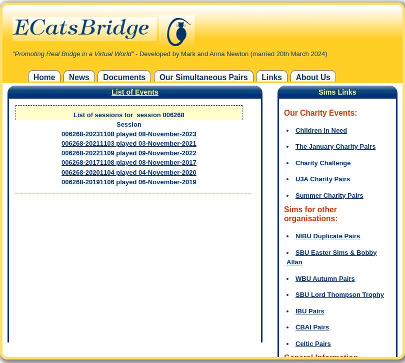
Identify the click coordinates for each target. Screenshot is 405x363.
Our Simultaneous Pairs (204, 77)
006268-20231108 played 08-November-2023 (129, 134)
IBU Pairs (310, 311)
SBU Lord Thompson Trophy (340, 294)
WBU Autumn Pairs (325, 278)
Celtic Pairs (313, 343)
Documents (124, 77)
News (79, 77)
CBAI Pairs (312, 327)
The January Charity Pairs (336, 146)
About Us (313, 77)
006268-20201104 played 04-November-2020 (129, 172)
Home (44, 77)
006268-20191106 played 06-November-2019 (129, 182)
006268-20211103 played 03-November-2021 (129, 143)
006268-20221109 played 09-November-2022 (129, 153)
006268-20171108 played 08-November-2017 (129, 162)
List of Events (135, 92)
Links (272, 77)
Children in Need (321, 130)
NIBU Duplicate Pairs (328, 236)
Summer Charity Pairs (330, 195)
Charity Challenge (323, 163)
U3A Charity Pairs (323, 179)
